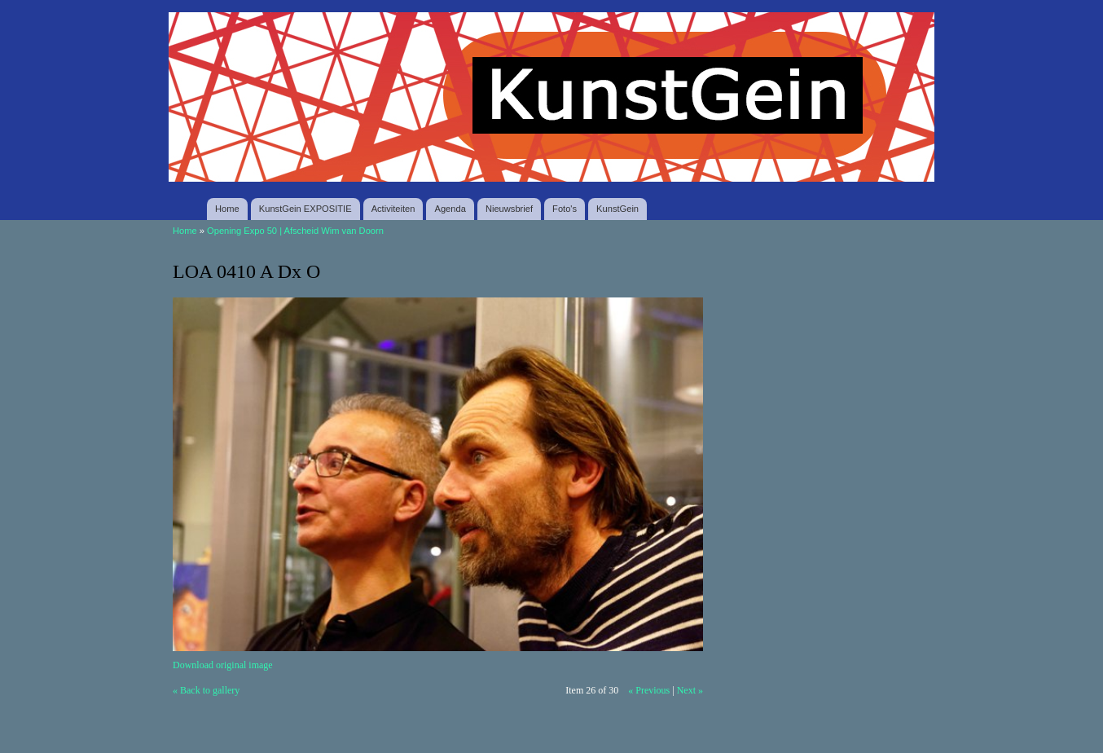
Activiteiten (393, 209)
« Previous (649, 690)
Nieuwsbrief (509, 209)
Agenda (449, 209)
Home (227, 209)
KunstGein (617, 209)
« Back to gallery (206, 690)
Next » (690, 690)
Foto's (564, 209)
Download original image (223, 665)
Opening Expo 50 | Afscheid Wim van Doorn (295, 231)
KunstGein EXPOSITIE (305, 209)
